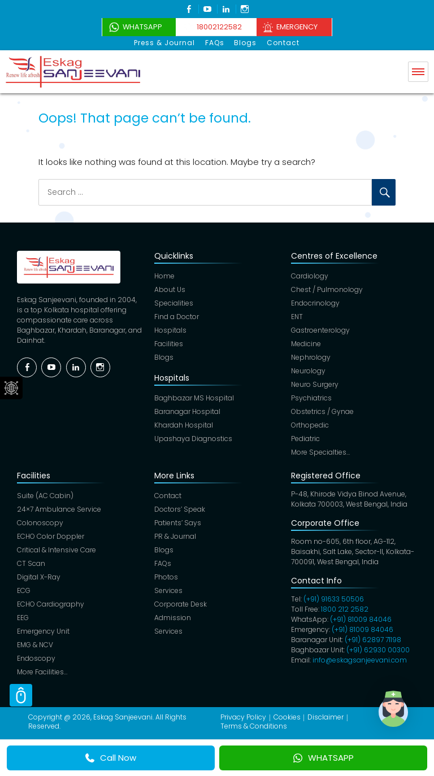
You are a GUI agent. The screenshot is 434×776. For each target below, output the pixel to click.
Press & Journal (166, 42)
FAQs (215, 42)
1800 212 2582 (344, 609)
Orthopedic (310, 425)
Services (168, 590)
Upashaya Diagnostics (193, 438)
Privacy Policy (243, 717)
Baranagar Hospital (187, 411)
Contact (282, 42)
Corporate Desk (180, 604)
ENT (297, 316)
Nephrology (311, 357)
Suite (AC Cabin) (45, 495)
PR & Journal (175, 536)
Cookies (287, 717)
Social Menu (11, 388)
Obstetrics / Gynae (322, 411)
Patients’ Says (177, 522)
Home (164, 276)
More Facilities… (42, 672)
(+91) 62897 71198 (373, 639)
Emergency (301, 26)
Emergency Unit (43, 631)
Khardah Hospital (183, 425)
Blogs (245, 42)
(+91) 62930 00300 (378, 650)
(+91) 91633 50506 (333, 599)
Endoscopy (36, 658)
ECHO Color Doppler (50, 536)
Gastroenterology (320, 330)
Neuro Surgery (314, 384)
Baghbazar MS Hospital (194, 398)
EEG (23, 617)
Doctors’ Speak (179, 509)
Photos (166, 577)
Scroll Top (21, 695)
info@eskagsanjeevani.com (360, 660)
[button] (399, 716)
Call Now (110, 758)
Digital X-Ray (38, 577)
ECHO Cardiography (50, 604)
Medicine (306, 343)
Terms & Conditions (253, 726)
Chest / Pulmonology (327, 289)
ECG (24, 590)
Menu (418, 71)
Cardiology (309, 276)
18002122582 (218, 26)
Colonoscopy (40, 522)
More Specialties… (320, 452)
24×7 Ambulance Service (59, 509)
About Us (169, 289)
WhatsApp (136, 26)
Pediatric (305, 438)
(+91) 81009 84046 (361, 619)
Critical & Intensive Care (56, 550)
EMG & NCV (35, 644)
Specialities (173, 303)
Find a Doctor (176, 316)
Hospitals (170, 330)
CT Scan (31, 563)
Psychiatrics (311, 398)
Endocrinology (315, 303)
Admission (172, 617)
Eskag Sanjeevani (123, 717)
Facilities (168, 343)
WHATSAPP (323, 758)
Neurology (308, 371)
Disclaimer (325, 717)
